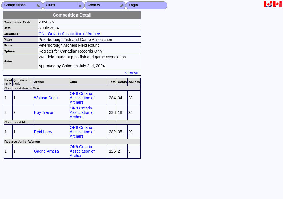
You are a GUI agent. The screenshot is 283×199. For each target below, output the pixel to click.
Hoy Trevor (43, 112)
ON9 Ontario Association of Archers (82, 97)
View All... (133, 73)
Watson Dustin (47, 98)
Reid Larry (43, 132)
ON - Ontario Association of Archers (69, 34)
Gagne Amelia (46, 151)
